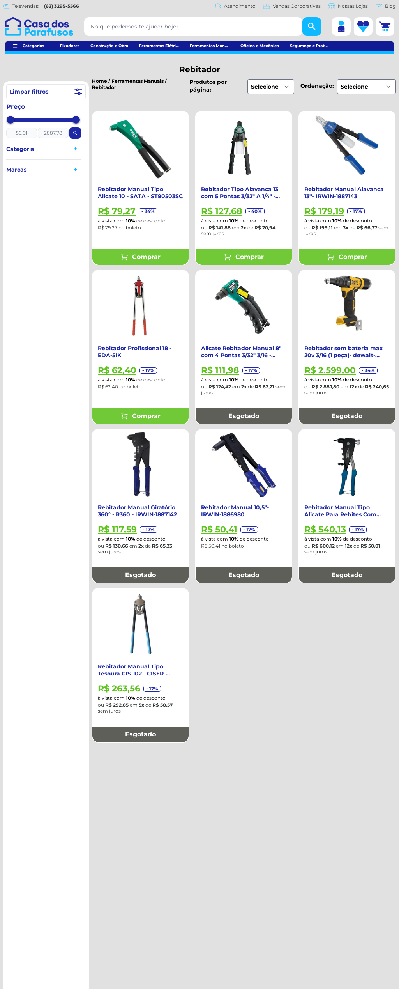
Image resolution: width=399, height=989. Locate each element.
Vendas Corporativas (292, 6)
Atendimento (235, 6)
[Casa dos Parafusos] (39, 26)
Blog (386, 6)
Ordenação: (317, 85)
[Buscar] (311, 26)
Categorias (33, 45)
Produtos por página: (208, 85)
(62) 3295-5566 (61, 6)
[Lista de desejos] (363, 26)
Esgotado (243, 416)
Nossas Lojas (348, 6)
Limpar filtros (46, 92)
